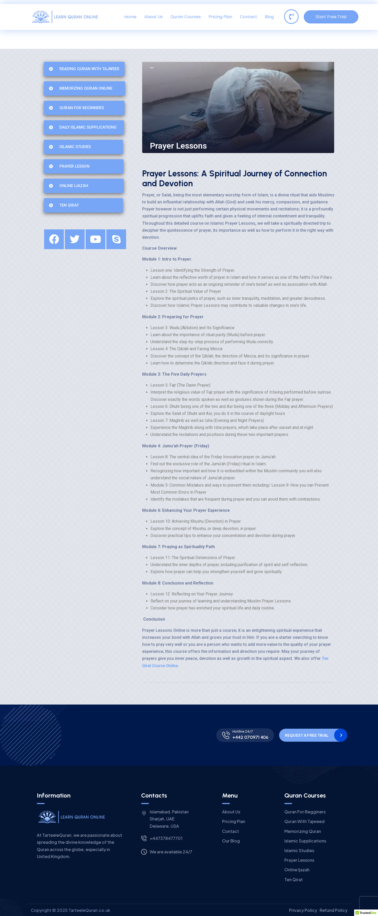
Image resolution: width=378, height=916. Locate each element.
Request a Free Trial (307, 735)
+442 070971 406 (250, 737)
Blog (269, 17)
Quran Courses (185, 17)
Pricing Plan (220, 17)
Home (130, 17)
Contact (248, 17)
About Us (153, 17)
